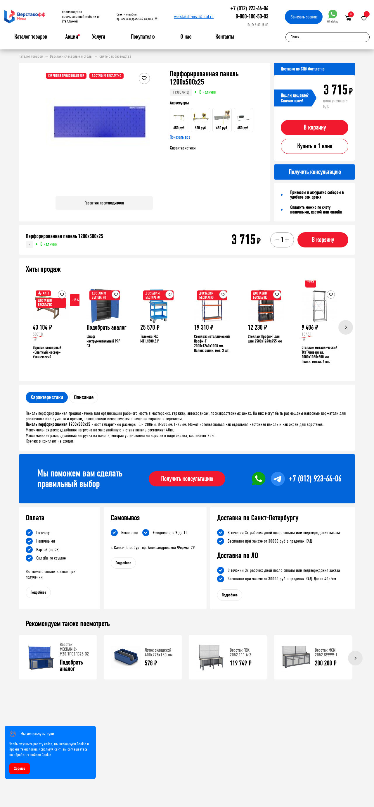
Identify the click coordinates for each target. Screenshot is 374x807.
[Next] (345, 327)
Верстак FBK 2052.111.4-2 (240, 652)
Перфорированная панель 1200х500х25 (64, 236)
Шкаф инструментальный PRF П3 (103, 341)
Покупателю (143, 36)
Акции (71, 36)
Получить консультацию (187, 479)
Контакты (224, 36)
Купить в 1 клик (314, 146)
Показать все (180, 137)
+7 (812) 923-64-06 (249, 8)
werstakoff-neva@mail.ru (194, 16)
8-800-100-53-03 (252, 16)
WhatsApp (332, 16)
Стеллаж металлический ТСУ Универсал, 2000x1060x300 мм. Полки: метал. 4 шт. (319, 354)
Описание (84, 397)
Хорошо (19, 768)
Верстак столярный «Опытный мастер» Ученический (47, 352)
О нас (185, 36)
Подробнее (38, 592)
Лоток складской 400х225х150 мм (158, 652)
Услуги (98, 36)
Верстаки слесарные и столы (71, 56)
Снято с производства (115, 56)
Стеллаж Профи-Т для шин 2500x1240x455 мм (265, 339)
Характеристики (46, 397)
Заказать (304, 17)
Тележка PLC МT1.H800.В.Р (149, 339)
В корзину (315, 127)
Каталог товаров (30, 36)
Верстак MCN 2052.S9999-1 (326, 652)
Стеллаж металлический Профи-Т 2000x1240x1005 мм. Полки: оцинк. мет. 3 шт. (212, 343)
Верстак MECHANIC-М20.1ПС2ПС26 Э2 (74, 649)
